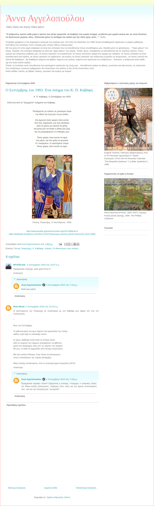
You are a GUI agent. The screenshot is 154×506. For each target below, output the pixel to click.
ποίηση (48, 248)
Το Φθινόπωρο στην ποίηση (65, 248)
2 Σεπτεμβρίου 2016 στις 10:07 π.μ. (43, 265)
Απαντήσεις (22, 279)
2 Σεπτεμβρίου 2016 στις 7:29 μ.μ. (62, 379)
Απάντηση (18, 273)
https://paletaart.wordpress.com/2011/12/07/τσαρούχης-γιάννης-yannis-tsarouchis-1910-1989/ (52, 234)
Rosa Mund (19, 306)
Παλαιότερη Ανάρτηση (86, 488)
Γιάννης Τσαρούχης (22, 248)
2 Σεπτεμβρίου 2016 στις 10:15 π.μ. (42, 306)
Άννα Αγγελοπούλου (45, 18)
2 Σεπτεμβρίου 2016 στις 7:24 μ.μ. (62, 285)
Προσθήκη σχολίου (16, 405)
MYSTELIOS (19, 265)
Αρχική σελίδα (50, 488)
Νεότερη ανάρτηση (16, 488)
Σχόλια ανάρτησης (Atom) (58, 497)
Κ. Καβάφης (38, 248)
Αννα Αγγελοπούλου (31, 285)
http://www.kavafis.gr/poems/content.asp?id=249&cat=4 (52, 231)
